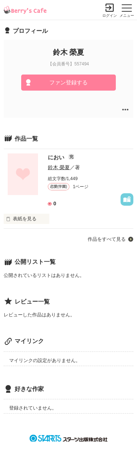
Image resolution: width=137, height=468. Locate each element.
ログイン (109, 16)
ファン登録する (68, 82)
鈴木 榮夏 (59, 167)
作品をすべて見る (107, 239)
